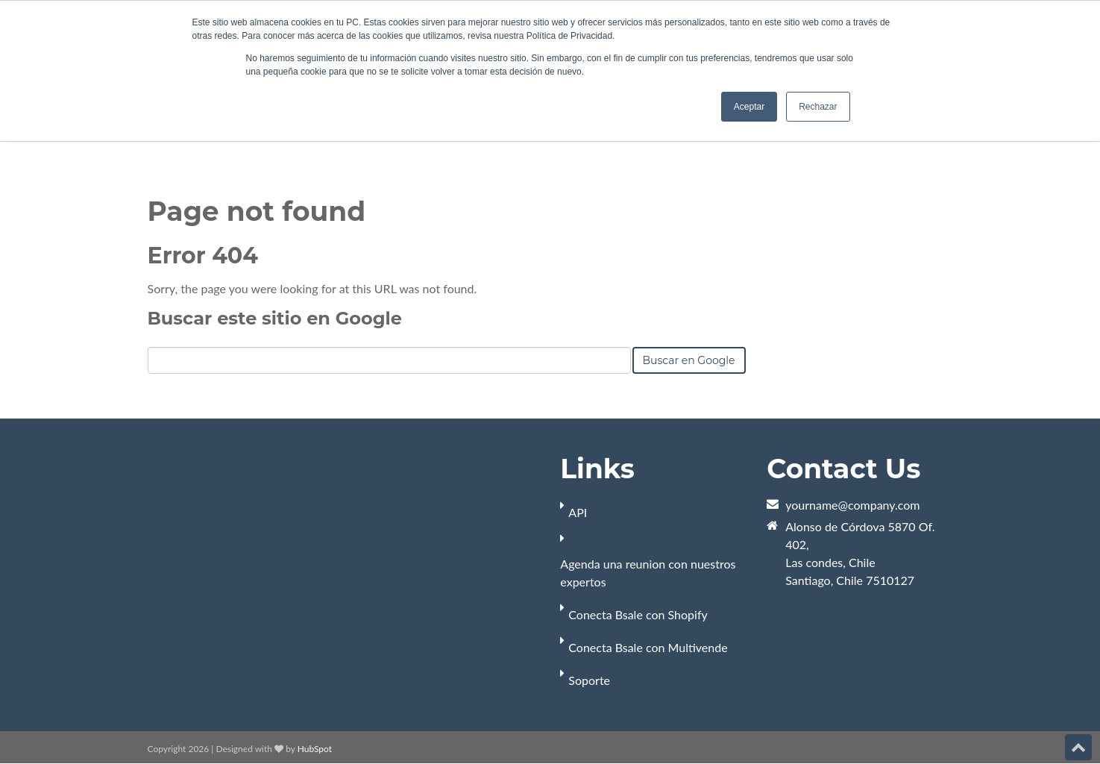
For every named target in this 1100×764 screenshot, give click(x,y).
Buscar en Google (689, 360)
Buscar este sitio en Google (275, 318)
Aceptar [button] (749, 106)
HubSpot (315, 748)
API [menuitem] (577, 512)
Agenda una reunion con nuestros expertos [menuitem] (647, 573)
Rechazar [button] (818, 106)
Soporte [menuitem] (589, 680)
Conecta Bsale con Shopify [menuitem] (637, 614)
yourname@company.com (852, 505)
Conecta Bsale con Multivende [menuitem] (647, 647)
